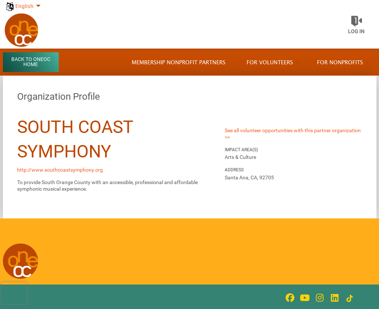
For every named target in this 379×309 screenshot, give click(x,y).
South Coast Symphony (75, 139)
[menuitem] (23, 2)
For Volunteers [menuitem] (270, 62)
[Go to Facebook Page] (289, 298)
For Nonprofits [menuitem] (340, 62)
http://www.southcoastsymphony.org (60, 170)
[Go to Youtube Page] (304, 298)
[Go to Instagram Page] (319, 298)
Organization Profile (58, 96)
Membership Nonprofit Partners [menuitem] (178, 62)
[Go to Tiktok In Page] (349, 298)
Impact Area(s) (241, 149)
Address (234, 169)
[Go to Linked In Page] (334, 298)
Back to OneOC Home (30, 62)
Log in (356, 31)
